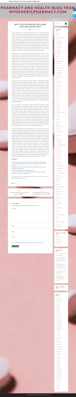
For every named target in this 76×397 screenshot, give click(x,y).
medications (58, 154)
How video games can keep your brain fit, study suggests (61, 272)
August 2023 (58, 353)
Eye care (57, 116)
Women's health (59, 226)
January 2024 (58, 344)
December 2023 (59, 346)
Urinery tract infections (60, 214)
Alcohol (57, 35)
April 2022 (58, 388)
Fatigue (57, 119)
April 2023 (58, 363)
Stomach (58, 200)
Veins (57, 217)
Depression (58, 98)
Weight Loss (58, 238)
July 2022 (58, 381)
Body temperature (59, 70)
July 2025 (58, 304)
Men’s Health (58, 236)
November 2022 (59, 374)
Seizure (57, 189)
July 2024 (58, 332)
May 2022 (58, 386)
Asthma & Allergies (59, 61)
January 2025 (58, 318)
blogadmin (32, 29)
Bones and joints (59, 72)
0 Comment (37, 29)
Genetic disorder (59, 130)
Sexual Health (58, 191)
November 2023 (59, 349)
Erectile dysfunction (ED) (60, 112)
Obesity (57, 175)
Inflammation (59, 142)
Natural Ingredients (60, 165)
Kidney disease (59, 147)
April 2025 (58, 311)
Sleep (57, 196)
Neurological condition (60, 172)
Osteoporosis (58, 177)
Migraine (15, 183)
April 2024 (58, 337)
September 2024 (59, 328)
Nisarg (48, 394)
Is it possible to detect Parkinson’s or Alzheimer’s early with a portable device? (19, 192)
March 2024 (58, 339)
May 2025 (58, 309)
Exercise (57, 114)
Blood (57, 65)
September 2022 (59, 379)
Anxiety (57, 56)
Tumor (57, 210)
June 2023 (58, 358)
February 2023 (58, 367)
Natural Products (59, 168)
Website (13, 237)
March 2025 (58, 314)
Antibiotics (58, 49)
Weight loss (58, 224)
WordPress (40, 394)
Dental (57, 96)
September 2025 (59, 300)
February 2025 (58, 316)
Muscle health (58, 163)
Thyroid (57, 205)
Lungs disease (58, 151)
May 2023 (58, 360)
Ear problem (58, 107)
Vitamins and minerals (60, 221)
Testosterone (58, 203)
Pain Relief (58, 243)
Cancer (57, 79)
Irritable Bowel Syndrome (61, 144)
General (57, 128)
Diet (57, 102)
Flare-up (57, 123)
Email (13, 231)
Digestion (58, 105)
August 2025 (58, 302)
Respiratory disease (59, 186)
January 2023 (58, 370)
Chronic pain (58, 89)
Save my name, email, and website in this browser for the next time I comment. (28, 242)
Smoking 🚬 (58, 198)
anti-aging (58, 44)
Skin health (58, 193)
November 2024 (59, 323)
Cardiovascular (59, 82)
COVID (57, 91)
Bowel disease (58, 75)
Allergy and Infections (60, 37)
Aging (57, 33)
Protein (57, 182)
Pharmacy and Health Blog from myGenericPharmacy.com (24, 1)
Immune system (59, 140)
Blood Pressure (59, 68)
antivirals (58, 54)
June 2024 (58, 335)
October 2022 (58, 377)
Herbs (57, 137)
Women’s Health (59, 241)
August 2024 (58, 330)
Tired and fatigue (59, 207)
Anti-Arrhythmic (59, 47)
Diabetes (58, 100)
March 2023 (58, 365)
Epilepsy (57, 109)
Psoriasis (58, 184)
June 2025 (58, 307)
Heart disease (58, 135)
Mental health (59, 156)
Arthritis (57, 58)
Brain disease (58, 77)
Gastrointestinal (59, 126)
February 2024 (58, 342)
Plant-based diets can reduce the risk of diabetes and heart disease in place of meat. (41, 192)
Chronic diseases (59, 86)
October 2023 (58, 351)
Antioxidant (58, 51)
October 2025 (58, 297)
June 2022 (58, 384)
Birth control (58, 63)
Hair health (58, 133)
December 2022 (59, 372)
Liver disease (58, 149)
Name (13, 226)
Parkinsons (58, 179)
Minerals (57, 161)
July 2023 (58, 356)
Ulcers (57, 212)
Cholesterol (58, 84)
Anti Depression (59, 42)
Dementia (58, 93)
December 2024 (59, 321)
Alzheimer (58, 40)
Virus (57, 219)
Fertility (57, 121)
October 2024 (58, 325)
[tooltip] (74, 9)
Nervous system (59, 170)
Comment (14, 208)
